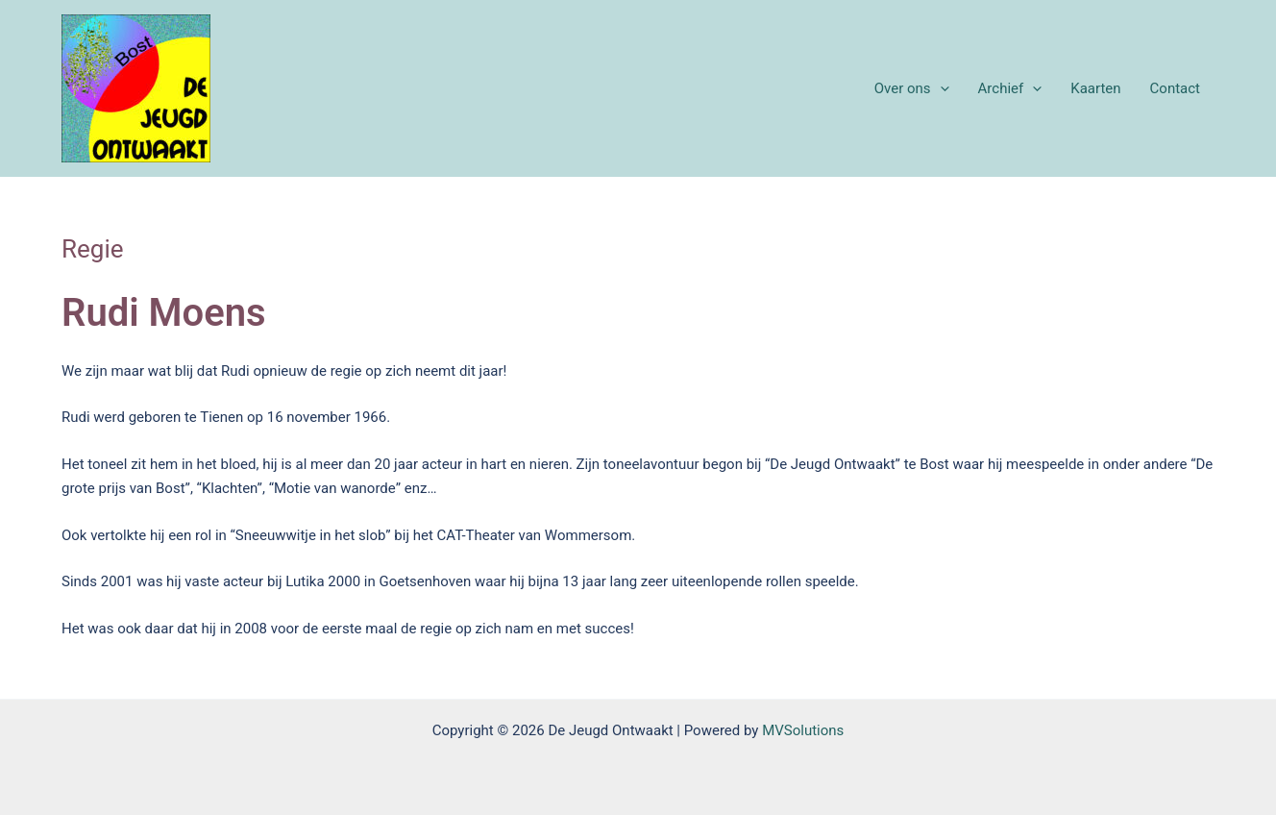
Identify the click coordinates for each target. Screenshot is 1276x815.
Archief (1010, 88)
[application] (940, 88)
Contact (1175, 88)
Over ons (911, 88)
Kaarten (1095, 88)
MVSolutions (803, 730)
